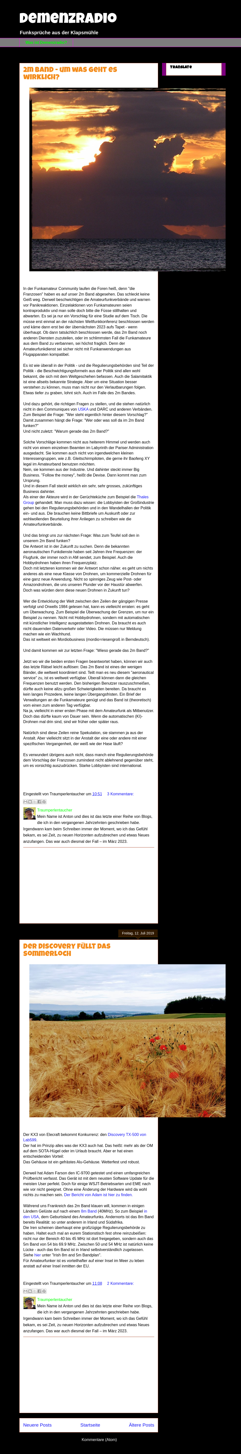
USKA (82, 409)
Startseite (90, 1425)
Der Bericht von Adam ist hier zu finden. (98, 1195)
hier (37, 1255)
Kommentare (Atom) (99, 1440)
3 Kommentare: (120, 794)
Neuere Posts (37, 1425)
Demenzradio (68, 20)
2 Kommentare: (120, 1283)
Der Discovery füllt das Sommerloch (66, 950)
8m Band (89, 1211)
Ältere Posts (141, 1425)
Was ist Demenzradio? (46, 42)
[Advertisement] (88, 885)
